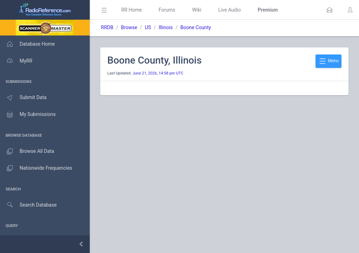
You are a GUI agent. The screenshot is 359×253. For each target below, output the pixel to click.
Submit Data (23, 98)
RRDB (107, 27)
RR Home (131, 10)
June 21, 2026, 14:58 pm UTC (158, 73)
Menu (328, 61)
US (148, 27)
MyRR (16, 61)
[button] (329, 10)
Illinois (165, 27)
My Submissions (28, 114)
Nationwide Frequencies (36, 168)
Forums (166, 10)
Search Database (28, 205)
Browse (129, 27)
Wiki (196, 10)
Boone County (196, 27)
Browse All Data (27, 151)
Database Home (27, 44)
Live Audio (229, 10)
